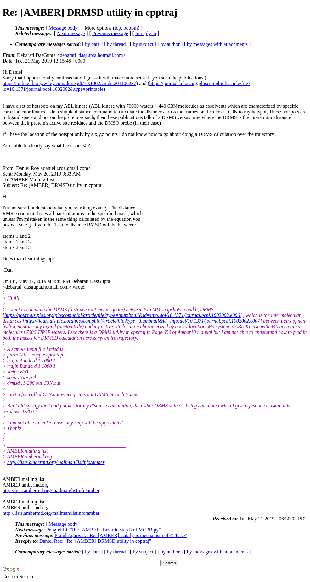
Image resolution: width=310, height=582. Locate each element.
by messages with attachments (217, 44)
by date (92, 44)
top (118, 27)
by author (170, 44)
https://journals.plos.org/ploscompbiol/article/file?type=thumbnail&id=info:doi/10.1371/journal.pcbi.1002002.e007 (142, 321)
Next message (71, 33)
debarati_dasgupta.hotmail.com (91, 55)
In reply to (145, 33)
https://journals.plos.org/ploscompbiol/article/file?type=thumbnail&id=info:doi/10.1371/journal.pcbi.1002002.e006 (122, 315)
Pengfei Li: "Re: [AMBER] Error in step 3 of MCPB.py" (103, 529)
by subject (143, 44)
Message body (62, 27)
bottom (130, 27)
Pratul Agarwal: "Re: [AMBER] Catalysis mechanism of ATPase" (120, 535)
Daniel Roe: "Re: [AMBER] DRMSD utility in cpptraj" (95, 541)
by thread (116, 44)
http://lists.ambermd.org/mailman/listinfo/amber (56, 462)
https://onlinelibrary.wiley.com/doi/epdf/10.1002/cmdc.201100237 (69, 83)
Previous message (110, 33)
